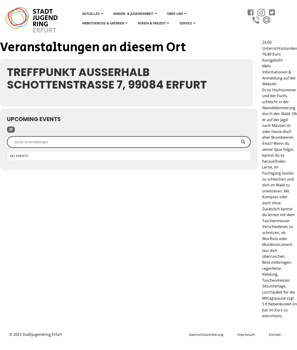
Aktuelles (93, 13)
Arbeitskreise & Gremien (105, 23)
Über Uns (177, 13)
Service (187, 23)
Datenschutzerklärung (206, 334)
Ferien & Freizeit (154, 23)
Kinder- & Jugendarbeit (135, 13)
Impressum (246, 334)
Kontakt (275, 334)
